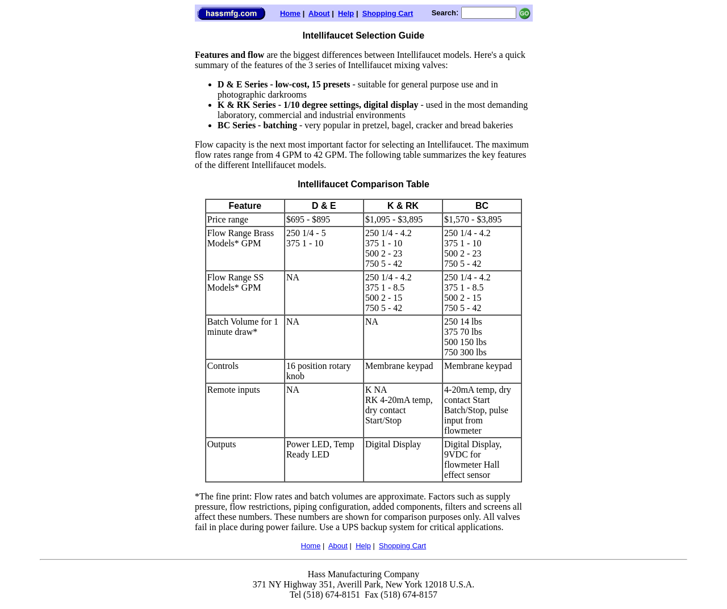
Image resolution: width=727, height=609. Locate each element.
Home (290, 13)
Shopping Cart (387, 13)
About (319, 13)
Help (346, 13)
